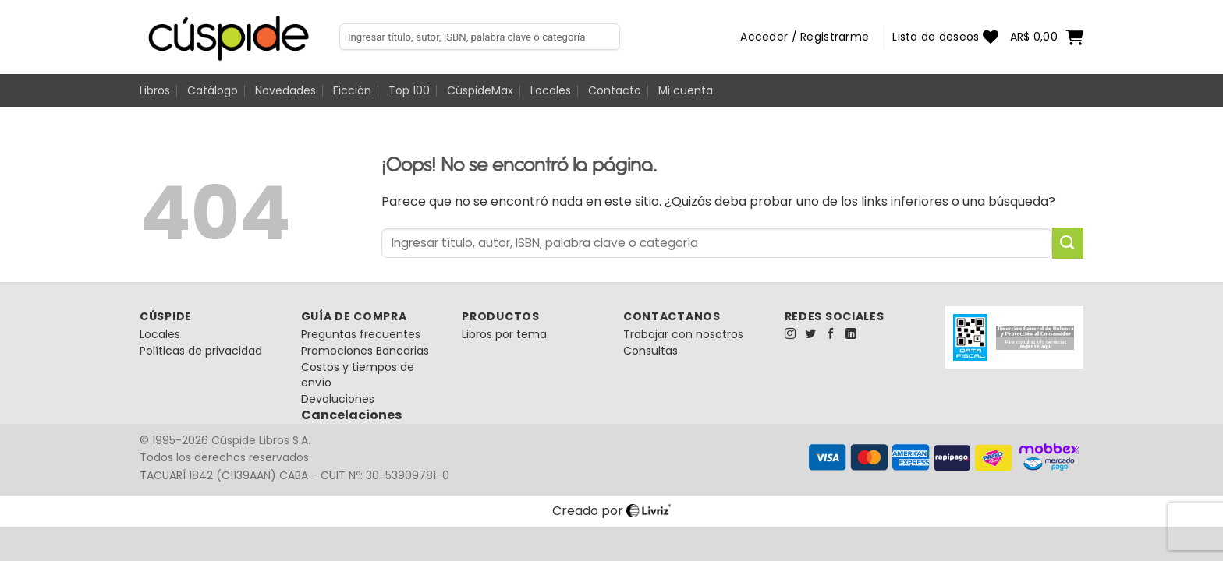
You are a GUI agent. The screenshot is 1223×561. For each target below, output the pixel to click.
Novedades (285, 90)
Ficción (352, 90)
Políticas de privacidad (201, 350)
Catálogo (212, 90)
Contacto (614, 90)
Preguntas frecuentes (360, 334)
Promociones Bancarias (365, 350)
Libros (155, 90)
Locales (550, 90)
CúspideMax (480, 90)
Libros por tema (504, 334)
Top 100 (409, 90)
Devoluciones (337, 399)
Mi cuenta (685, 90)
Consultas (650, 350)
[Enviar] (1067, 243)
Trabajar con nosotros (683, 334)
